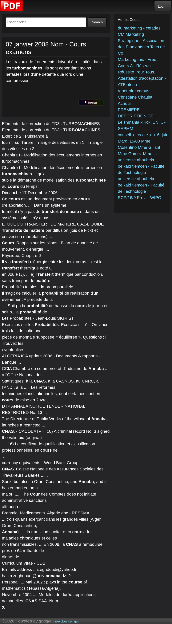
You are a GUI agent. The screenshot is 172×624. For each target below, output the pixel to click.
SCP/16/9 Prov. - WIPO (139, 197)
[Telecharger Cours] (11, 10)
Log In (162, 6)
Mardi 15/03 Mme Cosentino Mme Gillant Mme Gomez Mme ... (139, 147)
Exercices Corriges (67, 621)
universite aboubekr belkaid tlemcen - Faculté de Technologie (141, 166)
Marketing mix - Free (137, 59)
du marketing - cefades (139, 28)
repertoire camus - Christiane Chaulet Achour (135, 97)
